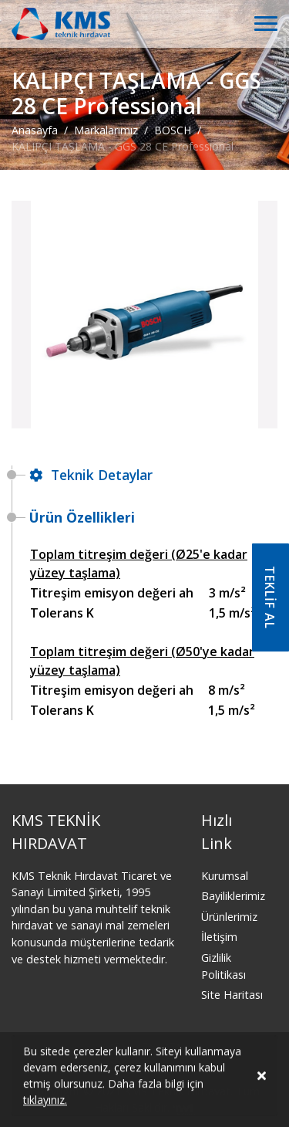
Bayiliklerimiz (233, 895)
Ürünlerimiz (229, 916)
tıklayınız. (45, 1103)
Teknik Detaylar (91, 474)
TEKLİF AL (269, 597)
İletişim (219, 936)
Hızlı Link (216, 832)
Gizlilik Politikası (223, 966)
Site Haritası (232, 994)
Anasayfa (35, 130)
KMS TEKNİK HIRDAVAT (56, 832)
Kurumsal (224, 875)
